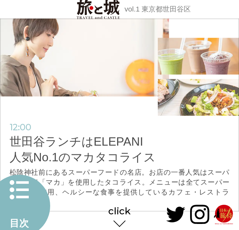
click (119, 211)
